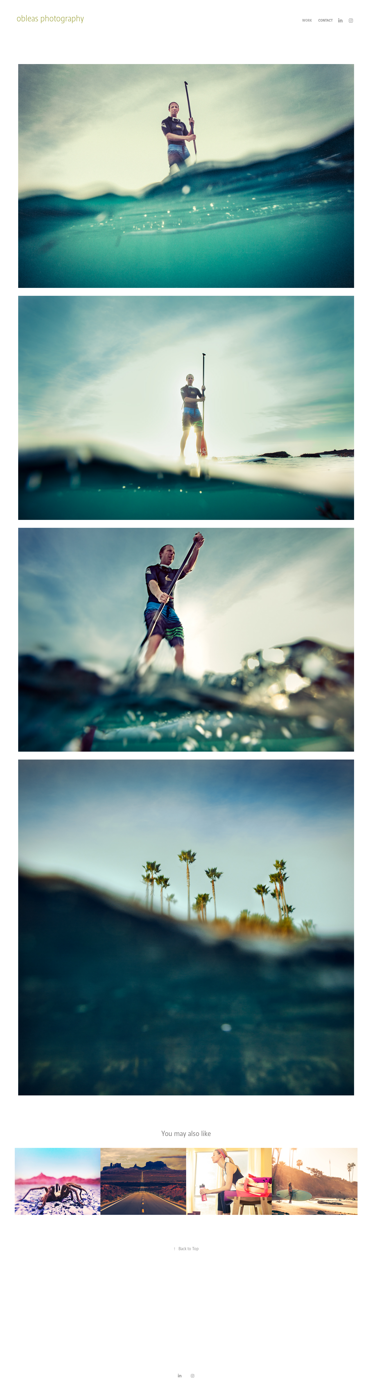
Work (307, 20)
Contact (325, 20)
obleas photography (50, 18)
